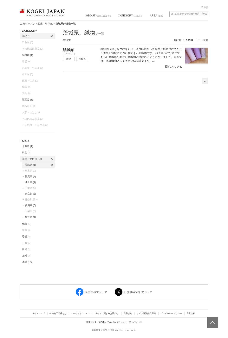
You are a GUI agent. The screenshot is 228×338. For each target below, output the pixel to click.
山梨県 (30, 211)
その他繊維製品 (32, 48)
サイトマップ (38, 313)
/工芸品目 (130, 15)
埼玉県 (30, 182)
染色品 (27, 42)
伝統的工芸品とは (58, 313)
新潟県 (30, 205)
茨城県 (30, 164)
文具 (26, 93)
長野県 (30, 216)
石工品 (27, 99)
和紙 (26, 86)
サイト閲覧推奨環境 (146, 313)
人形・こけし (31, 112)
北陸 (26, 223)
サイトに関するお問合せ (107, 313)
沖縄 (27, 262)
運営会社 (190, 313)
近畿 (26, 236)
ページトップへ (212, 319)
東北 (26, 152)
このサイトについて (80, 313)
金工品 (27, 74)
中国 (26, 242)
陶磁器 (27, 55)
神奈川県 (31, 199)
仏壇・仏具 (30, 80)
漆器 (26, 61)
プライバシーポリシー (171, 313)
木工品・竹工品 (32, 67)
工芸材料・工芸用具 (35, 125)
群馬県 (30, 176)
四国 (26, 249)
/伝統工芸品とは (99, 15)
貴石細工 (29, 106)
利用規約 (127, 313)
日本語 (204, 7)
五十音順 (203, 40)
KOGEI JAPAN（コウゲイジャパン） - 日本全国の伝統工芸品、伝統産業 (41, 15)
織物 (26, 36)
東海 (26, 230)
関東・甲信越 (45, 23)
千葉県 (30, 187)
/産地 (156, 15)
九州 (26, 255)
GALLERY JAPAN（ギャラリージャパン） (120, 322)
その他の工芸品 (32, 118)
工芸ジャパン (27, 23)
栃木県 (30, 170)
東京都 (30, 193)
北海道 (27, 146)
